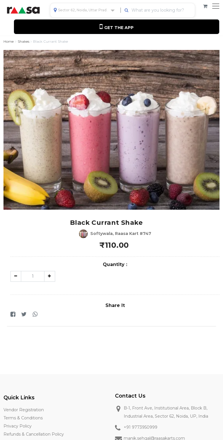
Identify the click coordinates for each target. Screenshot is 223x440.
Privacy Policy (17, 426)
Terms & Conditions (23, 418)
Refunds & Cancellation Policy (33, 434)
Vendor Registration (23, 409)
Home (8, 41)
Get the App (117, 26)
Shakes (23, 41)
